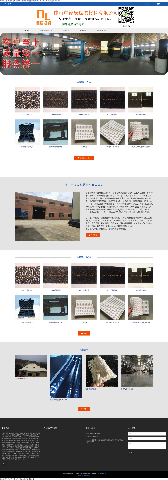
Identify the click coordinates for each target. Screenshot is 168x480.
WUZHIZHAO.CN (102, 473)
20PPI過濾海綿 (27, 114)
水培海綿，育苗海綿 (112, 322)
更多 (84, 333)
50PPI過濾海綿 (112, 114)
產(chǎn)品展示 (46, 30)
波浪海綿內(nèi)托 (27, 147)
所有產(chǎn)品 (84, 158)
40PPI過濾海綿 (84, 114)
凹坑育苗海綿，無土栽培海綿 (140, 147)
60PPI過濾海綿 (141, 114)
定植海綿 (84, 147)
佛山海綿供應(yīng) (55, 147)
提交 (130, 453)
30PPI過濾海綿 (56, 114)
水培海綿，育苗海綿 (112, 147)
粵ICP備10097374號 (84, 475)
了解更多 (93, 235)
